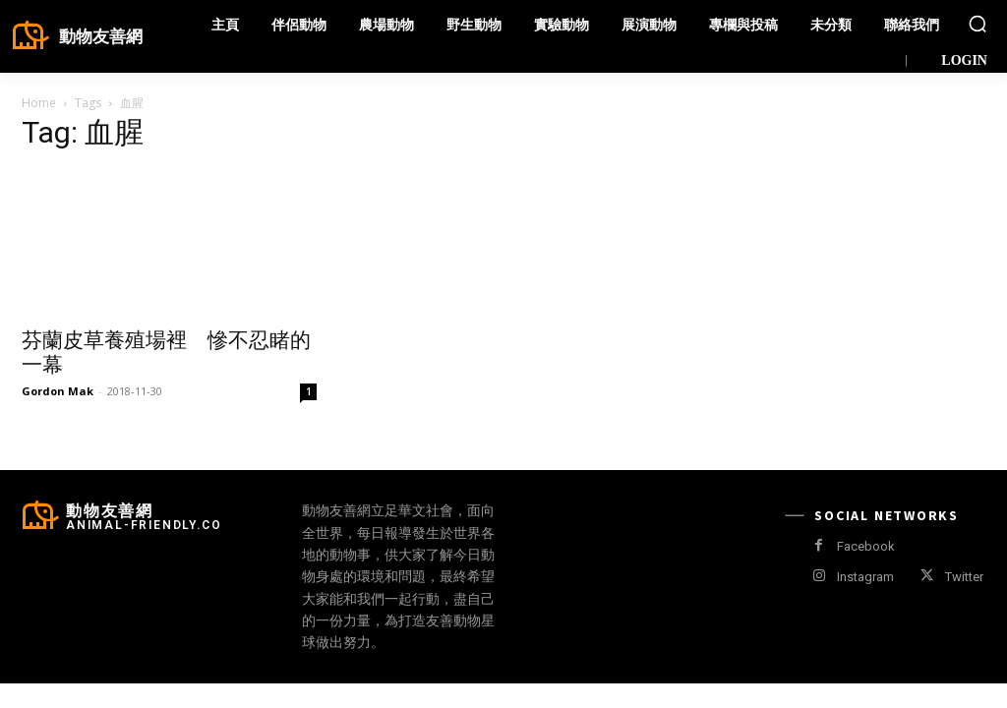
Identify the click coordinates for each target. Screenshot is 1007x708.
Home (39, 102)
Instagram (865, 576)
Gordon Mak (57, 391)
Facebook (866, 546)
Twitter (964, 576)
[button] (977, 23)
